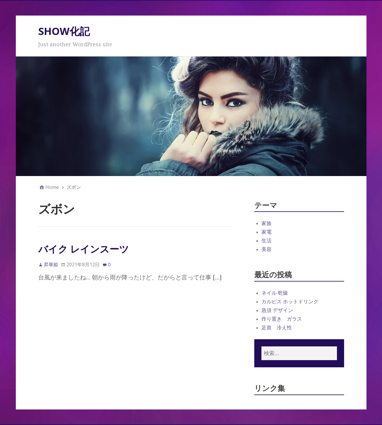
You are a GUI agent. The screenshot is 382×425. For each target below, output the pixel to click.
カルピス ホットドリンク (289, 302)
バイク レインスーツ (83, 248)
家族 (266, 223)
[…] (217, 277)
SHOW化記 (64, 31)
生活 (266, 241)
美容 (266, 249)
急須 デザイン (277, 310)
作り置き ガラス (281, 319)
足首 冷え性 (276, 328)
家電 (266, 232)
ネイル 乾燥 (274, 293)
